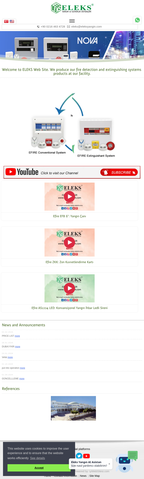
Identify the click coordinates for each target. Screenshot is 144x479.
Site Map (94, 475)
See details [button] (37, 458)
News (83, 475)
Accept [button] (39, 467)
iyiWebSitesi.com (99, 471)
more (17, 336)
